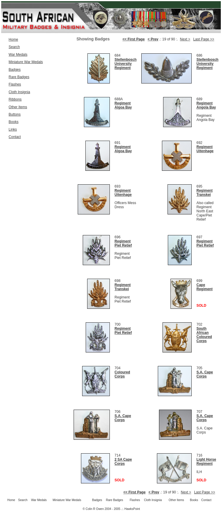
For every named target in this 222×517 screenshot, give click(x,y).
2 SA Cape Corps (123, 461)
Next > (185, 39)
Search (14, 47)
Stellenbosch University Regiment (126, 64)
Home (13, 39)
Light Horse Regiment (206, 461)
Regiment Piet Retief (123, 243)
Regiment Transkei (204, 192)
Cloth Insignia (19, 92)
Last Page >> (203, 39)
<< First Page (133, 39)
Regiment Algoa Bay (123, 105)
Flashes (15, 84)
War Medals (18, 54)
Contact (15, 137)
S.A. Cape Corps (204, 374)
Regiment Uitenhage (204, 149)
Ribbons (15, 99)
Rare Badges (19, 77)
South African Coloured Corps (204, 334)
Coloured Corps (122, 374)
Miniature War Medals (26, 62)
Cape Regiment (204, 287)
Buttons (15, 114)
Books (13, 122)
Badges (15, 70)
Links (13, 129)
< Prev (153, 39)
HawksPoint (132, 509)
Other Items (18, 107)
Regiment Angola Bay (206, 105)
